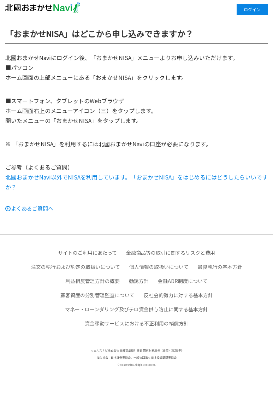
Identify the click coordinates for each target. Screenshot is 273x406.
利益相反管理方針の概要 (92, 280)
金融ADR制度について (183, 280)
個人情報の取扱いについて (159, 266)
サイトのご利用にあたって (87, 252)
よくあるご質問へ (32, 208)
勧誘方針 (139, 280)
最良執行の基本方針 (220, 266)
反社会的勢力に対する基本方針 (178, 295)
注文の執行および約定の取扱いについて (75, 266)
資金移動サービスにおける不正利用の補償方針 (137, 323)
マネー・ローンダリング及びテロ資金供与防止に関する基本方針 (136, 309)
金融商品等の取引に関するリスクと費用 (170, 252)
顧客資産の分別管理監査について (97, 295)
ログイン (252, 9)
